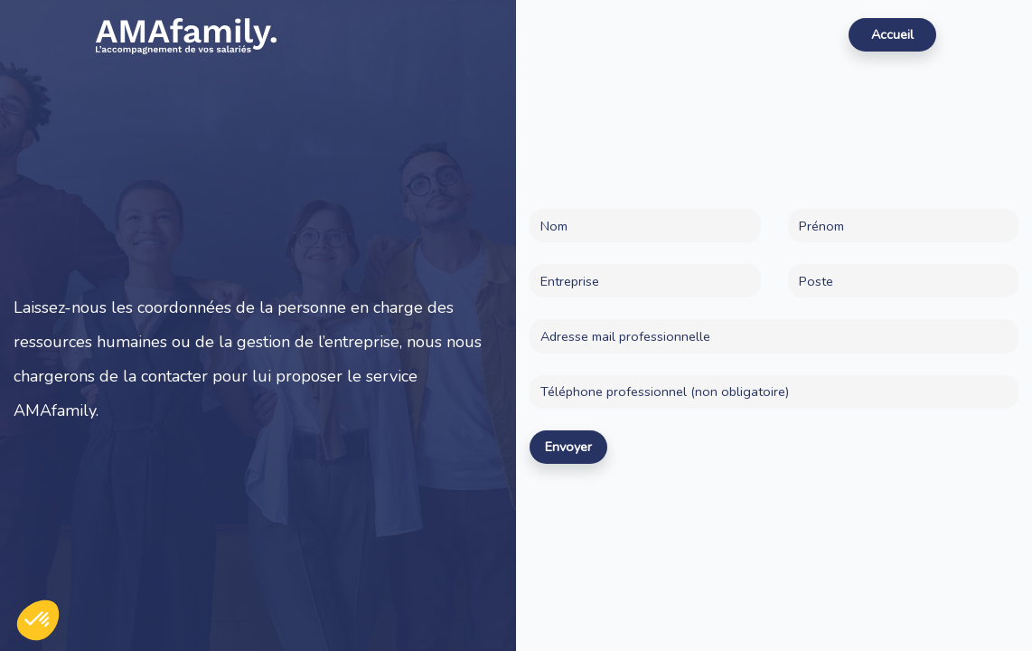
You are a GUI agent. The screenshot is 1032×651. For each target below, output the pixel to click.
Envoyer (568, 447)
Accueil (892, 34)
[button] (38, 620)
